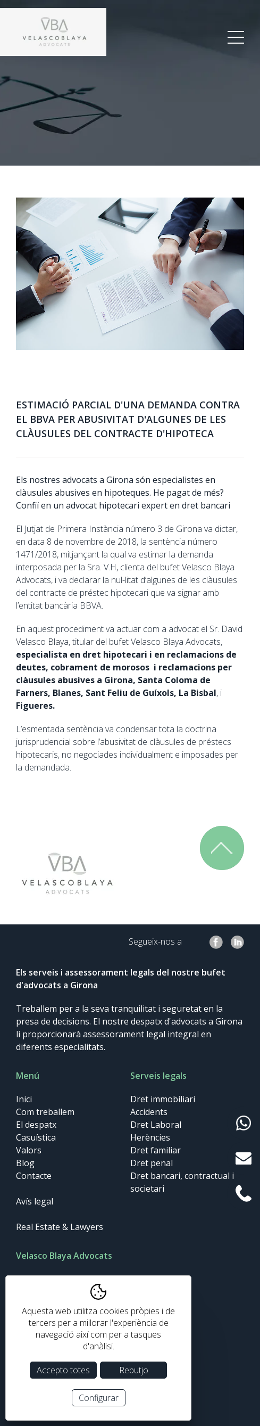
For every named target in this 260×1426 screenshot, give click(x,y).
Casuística (36, 1137)
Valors (28, 1150)
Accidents (148, 1112)
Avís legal (34, 1201)
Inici (24, 1099)
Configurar (99, 1398)
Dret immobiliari (162, 1099)
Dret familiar (155, 1150)
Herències (150, 1137)
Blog (25, 1163)
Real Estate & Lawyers (59, 1227)
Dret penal (151, 1163)
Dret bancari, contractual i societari (182, 1182)
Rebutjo (133, 1370)
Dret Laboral (155, 1124)
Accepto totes (63, 1370)
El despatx (36, 1124)
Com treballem (45, 1112)
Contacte (34, 1176)
